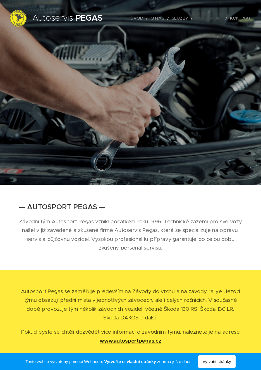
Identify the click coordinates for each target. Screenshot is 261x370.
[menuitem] (150, 18)
